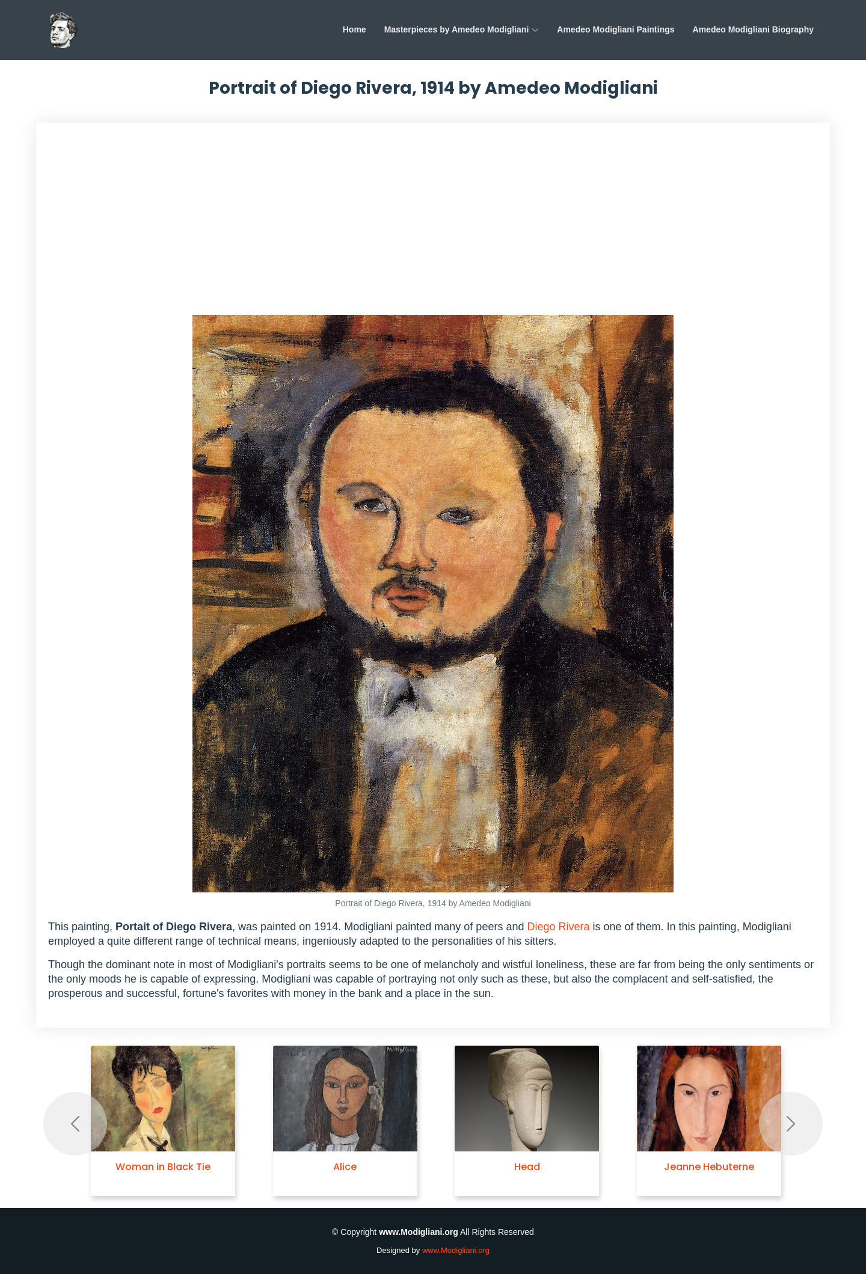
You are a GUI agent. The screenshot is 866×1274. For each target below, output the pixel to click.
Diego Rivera (558, 927)
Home (354, 29)
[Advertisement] (433, 225)
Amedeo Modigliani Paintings (615, 29)
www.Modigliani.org (456, 1250)
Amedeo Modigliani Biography (753, 29)
